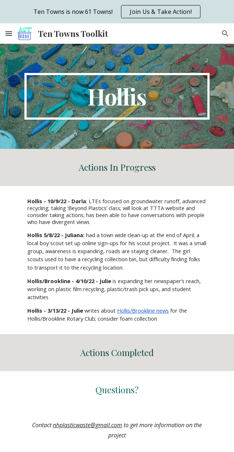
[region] (117, 11)
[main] (116, 96)
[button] (8, 33)
